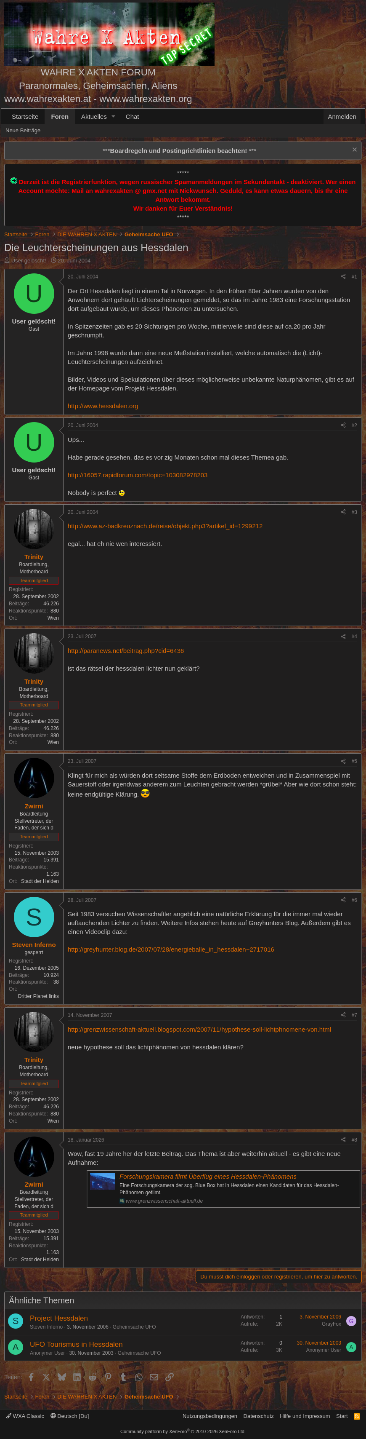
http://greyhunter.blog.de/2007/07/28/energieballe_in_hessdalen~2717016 (171, 949)
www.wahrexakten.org (145, 99)
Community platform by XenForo (183, 1431)
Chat (132, 116)
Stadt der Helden (40, 881)
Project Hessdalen (59, 1318)
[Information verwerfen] (353, 150)
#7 (354, 1015)
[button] (113, 116)
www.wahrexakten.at (47, 99)
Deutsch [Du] (69, 1416)
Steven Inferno (46, 1327)
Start (341, 1416)
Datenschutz (259, 1416)
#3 (354, 512)
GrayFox (331, 1324)
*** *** (179, 150)
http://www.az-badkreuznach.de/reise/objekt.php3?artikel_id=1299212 (165, 526)
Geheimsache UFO (134, 1327)
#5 (354, 761)
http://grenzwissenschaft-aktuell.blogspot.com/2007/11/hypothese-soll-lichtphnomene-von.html (199, 1029)
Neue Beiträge (22, 130)
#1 (354, 277)
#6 (354, 900)
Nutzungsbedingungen (210, 1416)
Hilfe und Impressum (305, 1416)
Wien (53, 618)
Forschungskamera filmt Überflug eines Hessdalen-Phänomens (208, 1176)
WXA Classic (25, 1416)
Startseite (25, 116)
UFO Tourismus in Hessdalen (76, 1344)
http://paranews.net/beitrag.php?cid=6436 (126, 650)
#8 (354, 1140)
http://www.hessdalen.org (103, 405)
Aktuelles (94, 116)
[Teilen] (343, 277)
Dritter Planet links (38, 996)
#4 (354, 636)
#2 (354, 425)
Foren (60, 116)
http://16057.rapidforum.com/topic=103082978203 (137, 475)
